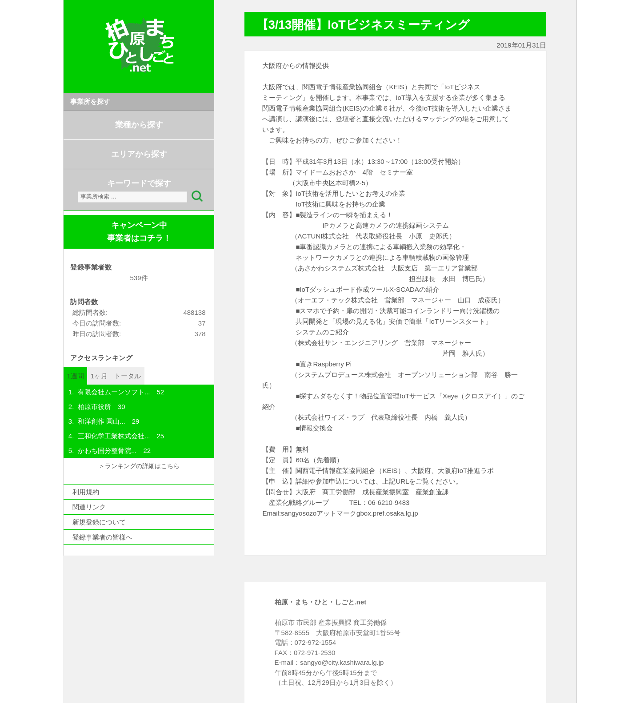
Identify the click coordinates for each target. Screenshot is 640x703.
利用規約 (85, 492)
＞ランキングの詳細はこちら (139, 466)
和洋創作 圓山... (101, 421)
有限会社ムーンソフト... (114, 392)
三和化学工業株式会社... (114, 436)
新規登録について (99, 522)
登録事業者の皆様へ (102, 537)
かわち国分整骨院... (107, 450)
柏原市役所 (94, 406)
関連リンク (89, 507)
